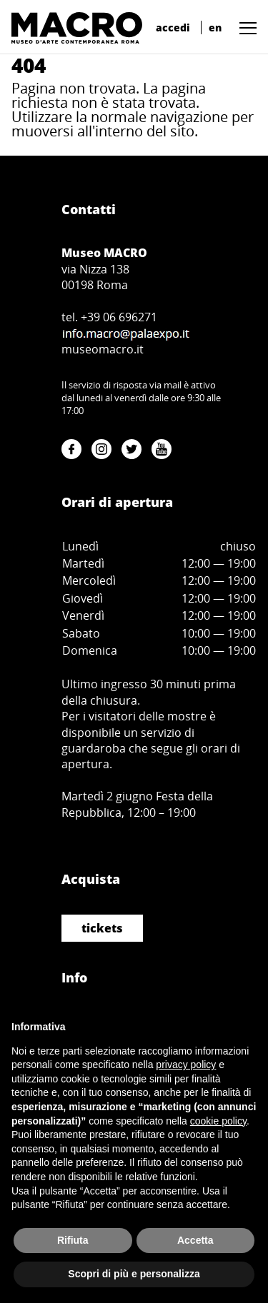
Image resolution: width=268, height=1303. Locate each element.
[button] (244, 27)
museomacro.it (102, 349)
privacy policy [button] (186, 1064)
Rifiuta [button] (73, 1240)
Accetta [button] (195, 1240)
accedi (173, 27)
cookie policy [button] (218, 1121)
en (215, 27)
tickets (102, 928)
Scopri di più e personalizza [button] (133, 1273)
